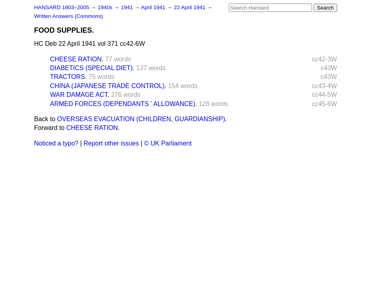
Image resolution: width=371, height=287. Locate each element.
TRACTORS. (68, 76)
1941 (127, 7)
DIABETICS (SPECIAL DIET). (92, 68)
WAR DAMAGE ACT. (80, 94)
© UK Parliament (168, 143)
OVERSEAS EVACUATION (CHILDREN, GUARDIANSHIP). (142, 119)
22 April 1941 (190, 7)
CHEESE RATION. (77, 59)
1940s (106, 7)
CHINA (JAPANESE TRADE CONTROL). (108, 86)
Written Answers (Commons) (68, 16)
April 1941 (154, 7)
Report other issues (111, 143)
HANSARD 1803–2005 (61, 7)
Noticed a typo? (56, 143)
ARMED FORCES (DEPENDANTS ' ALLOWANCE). (123, 103)
